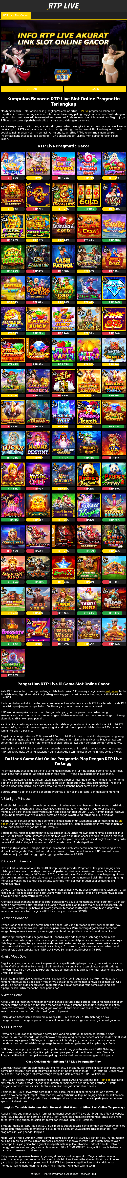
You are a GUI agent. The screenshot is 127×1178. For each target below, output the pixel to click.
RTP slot (105, 1079)
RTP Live (83, 111)
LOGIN (95, 88)
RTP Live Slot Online (15, 15)
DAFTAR (32, 88)
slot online (111, 691)
